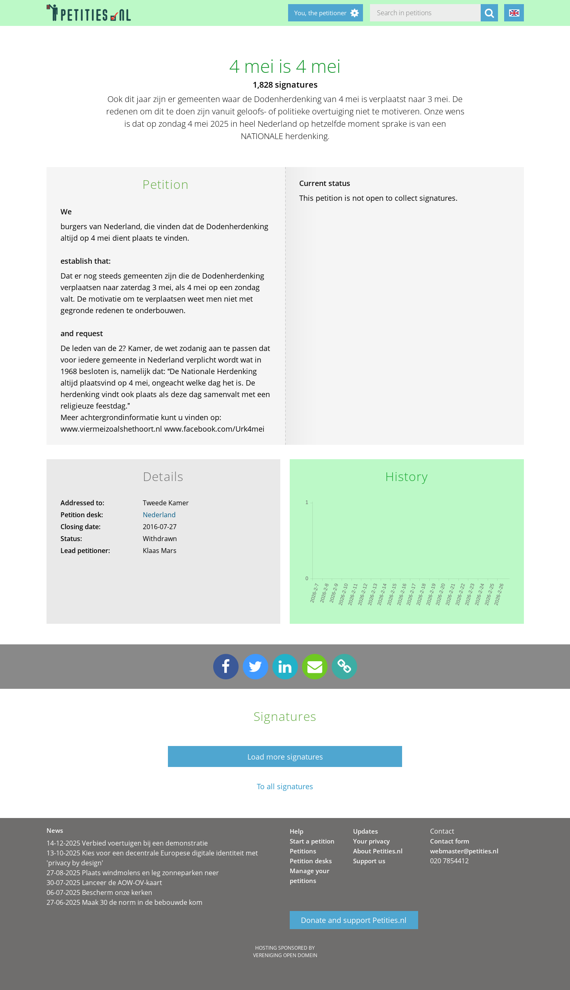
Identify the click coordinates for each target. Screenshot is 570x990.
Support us (369, 861)
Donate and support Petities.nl (354, 920)
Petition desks (311, 861)
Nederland (159, 514)
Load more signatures (285, 757)
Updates (365, 831)
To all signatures (285, 786)
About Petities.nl (377, 851)
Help (296, 831)
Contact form (449, 841)
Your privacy (371, 841)
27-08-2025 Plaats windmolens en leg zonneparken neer (133, 872)
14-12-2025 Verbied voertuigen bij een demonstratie (127, 843)
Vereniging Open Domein (285, 955)
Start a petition (312, 841)
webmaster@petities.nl (464, 851)
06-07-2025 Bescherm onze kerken (99, 892)
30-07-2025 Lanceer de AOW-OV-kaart (104, 882)
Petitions (303, 851)
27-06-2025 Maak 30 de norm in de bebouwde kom (124, 902)
